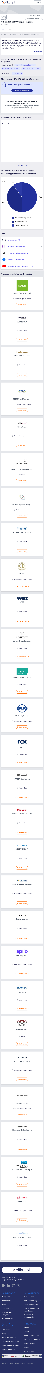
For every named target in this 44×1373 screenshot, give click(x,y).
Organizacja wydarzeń (32, 1339)
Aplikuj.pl (3, 34)
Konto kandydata (8, 1309)
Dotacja (26, 1347)
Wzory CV (5, 1334)
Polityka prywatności (31, 1336)
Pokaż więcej (37, 51)
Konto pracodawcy (31, 1305)
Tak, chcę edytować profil (34, 18)
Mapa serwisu (29, 1351)
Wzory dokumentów (9, 1337)
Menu (37, 2)
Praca (4, 30)
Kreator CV (6, 1330)
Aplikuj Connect (29, 1343)
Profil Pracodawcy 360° (32, 1301)
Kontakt (26, 1332)
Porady (4, 1305)
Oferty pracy (6, 1297)
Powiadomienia (7, 1319)
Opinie (10, 30)
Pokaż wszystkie (22, 165)
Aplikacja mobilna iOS (9, 1349)
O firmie (26, 1328)
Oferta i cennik (29, 1297)
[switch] (22, 90)
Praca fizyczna (17, 73)
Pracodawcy (13, 34)
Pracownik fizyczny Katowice (25, 65)
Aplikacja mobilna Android (11, 1345)
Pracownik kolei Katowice (10, 68)
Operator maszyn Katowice (31, 68)
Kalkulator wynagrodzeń (10, 1341)
